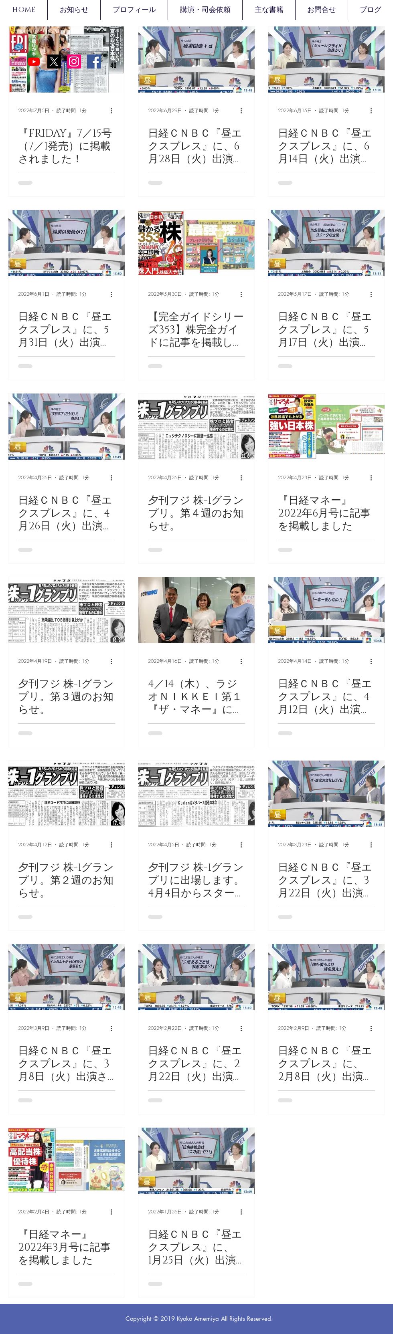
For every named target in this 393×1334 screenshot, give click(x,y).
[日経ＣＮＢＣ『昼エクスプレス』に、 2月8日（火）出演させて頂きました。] (326, 977)
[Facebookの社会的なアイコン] (94, 61)
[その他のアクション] (114, 110)
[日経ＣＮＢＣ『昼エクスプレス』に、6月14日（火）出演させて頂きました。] (326, 59)
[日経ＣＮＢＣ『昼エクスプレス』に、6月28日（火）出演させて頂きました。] (196, 59)
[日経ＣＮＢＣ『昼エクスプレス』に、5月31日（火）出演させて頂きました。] (66, 243)
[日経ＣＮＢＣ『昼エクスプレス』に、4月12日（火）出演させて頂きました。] (326, 610)
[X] (54, 61)
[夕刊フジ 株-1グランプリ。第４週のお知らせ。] (196, 427)
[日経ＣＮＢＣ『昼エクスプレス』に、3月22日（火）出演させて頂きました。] (326, 794)
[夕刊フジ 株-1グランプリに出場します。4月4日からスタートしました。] (196, 794)
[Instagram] (74, 61)
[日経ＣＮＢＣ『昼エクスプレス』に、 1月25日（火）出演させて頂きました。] (196, 1161)
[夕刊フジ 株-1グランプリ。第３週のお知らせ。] (66, 610)
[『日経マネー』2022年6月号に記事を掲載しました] (326, 427)
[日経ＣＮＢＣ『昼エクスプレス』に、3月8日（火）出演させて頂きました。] (66, 977)
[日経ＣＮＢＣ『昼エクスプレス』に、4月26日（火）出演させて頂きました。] (66, 427)
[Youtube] (34, 61)
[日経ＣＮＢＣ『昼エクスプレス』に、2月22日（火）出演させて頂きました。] (196, 977)
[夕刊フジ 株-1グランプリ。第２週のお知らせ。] (66, 794)
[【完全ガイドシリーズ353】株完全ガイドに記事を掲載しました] (196, 243)
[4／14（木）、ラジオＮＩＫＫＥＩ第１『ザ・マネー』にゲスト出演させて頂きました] (196, 610)
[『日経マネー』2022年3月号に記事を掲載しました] (66, 1161)
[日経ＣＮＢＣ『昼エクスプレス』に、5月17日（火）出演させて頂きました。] (326, 243)
